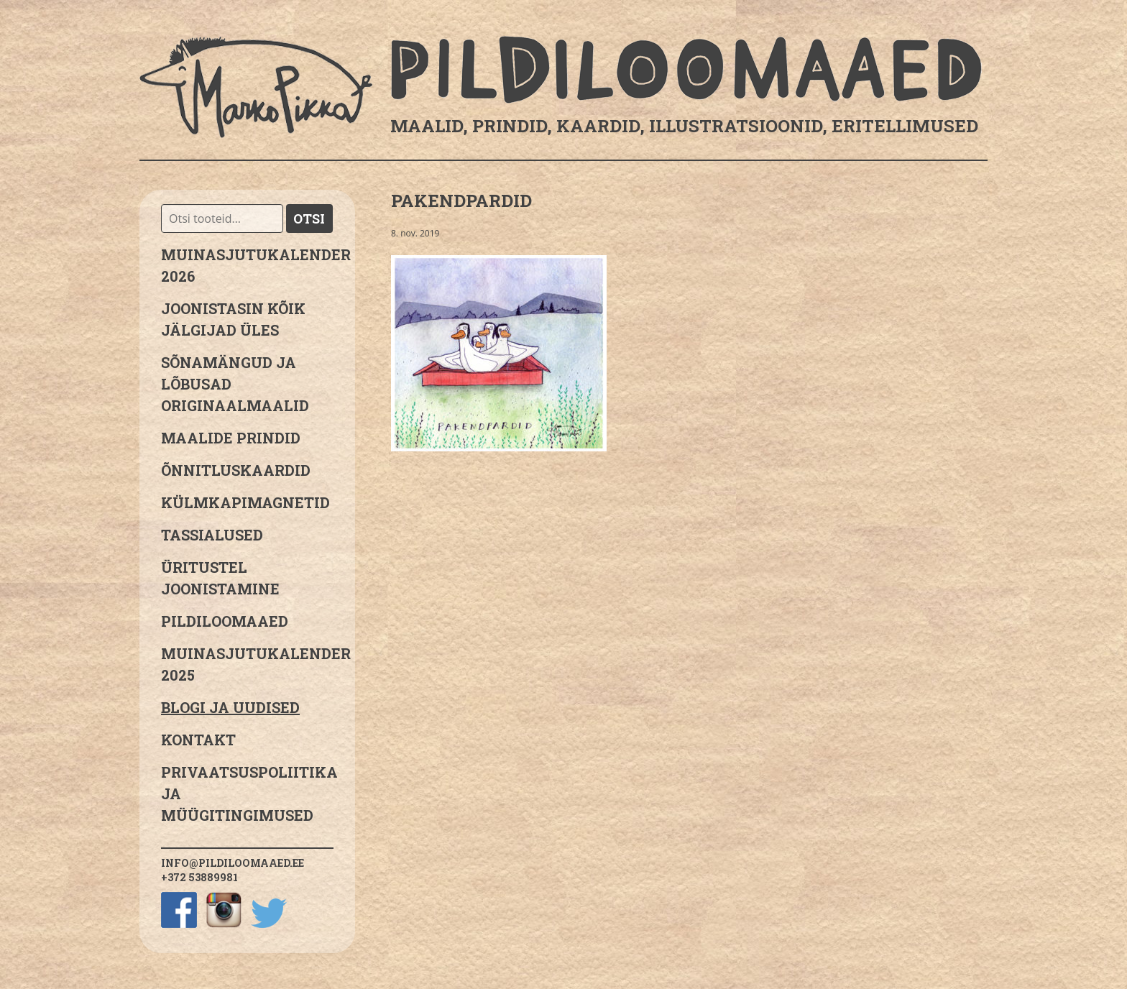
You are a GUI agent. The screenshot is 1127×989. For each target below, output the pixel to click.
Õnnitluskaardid (235, 470)
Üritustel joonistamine (220, 578)
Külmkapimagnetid (245, 502)
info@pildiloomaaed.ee (232, 863)
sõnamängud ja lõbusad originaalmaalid (235, 384)
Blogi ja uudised (230, 707)
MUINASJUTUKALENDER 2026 (247, 265)
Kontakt (198, 739)
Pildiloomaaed (224, 621)
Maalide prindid (230, 437)
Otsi (309, 218)
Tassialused (212, 534)
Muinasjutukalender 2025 (247, 664)
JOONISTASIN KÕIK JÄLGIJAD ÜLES (233, 319)
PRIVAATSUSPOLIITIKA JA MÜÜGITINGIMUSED (247, 793)
